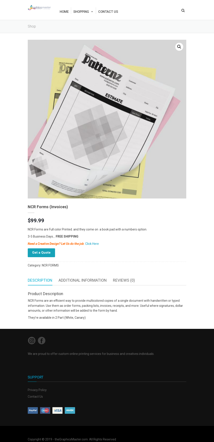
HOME (64, 12)
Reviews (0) (124, 280)
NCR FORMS (50, 265)
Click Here (92, 243)
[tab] (40, 280)
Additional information (83, 280)
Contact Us (35, 396)
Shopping (83, 12)
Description (40, 280)
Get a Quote (41, 253)
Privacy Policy (37, 390)
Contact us (108, 12)
